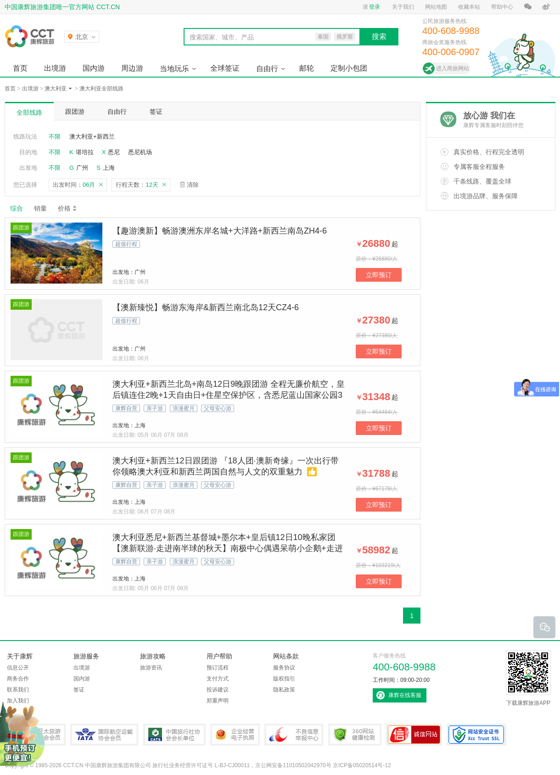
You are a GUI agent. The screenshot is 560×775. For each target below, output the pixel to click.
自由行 (267, 68)
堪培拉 (85, 152)
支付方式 (218, 678)
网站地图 (436, 7)
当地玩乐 (174, 68)
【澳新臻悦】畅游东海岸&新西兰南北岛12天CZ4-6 (205, 307)
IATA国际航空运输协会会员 (104, 735)
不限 (55, 136)
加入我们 (18, 700)
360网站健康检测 (354, 735)
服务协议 (284, 667)
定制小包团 (348, 68)
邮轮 (306, 68)
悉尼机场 (140, 152)
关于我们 (403, 7)
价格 (68, 208)
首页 (20, 68)
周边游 (132, 68)
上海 (109, 167)
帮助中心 (502, 7)
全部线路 (29, 112)
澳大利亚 (56, 88)
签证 (156, 111)
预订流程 (218, 667)
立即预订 (379, 275)
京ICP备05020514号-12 (362, 765)
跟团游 (74, 111)
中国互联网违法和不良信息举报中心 (293, 735)
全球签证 (225, 68)
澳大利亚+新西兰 (92, 136)
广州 (82, 167)
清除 (193, 184)
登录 (374, 7)
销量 (40, 208)
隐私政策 (284, 689)
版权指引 (284, 678)
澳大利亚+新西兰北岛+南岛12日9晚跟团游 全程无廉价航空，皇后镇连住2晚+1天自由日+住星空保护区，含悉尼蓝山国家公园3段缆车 (228, 395)
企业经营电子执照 (235, 735)
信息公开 (18, 667)
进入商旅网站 (452, 68)
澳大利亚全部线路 (101, 88)
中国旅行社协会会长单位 (174, 735)
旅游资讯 (151, 667)
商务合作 (18, 678)
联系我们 (18, 689)
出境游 (55, 68)
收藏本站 (469, 7)
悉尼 (114, 152)
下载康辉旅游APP (528, 678)
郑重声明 (218, 700)
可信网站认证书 (414, 735)
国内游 (94, 68)
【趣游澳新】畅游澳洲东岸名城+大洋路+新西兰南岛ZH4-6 (219, 230)
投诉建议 (218, 689)
